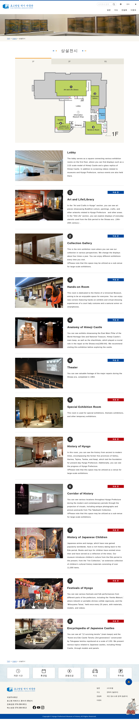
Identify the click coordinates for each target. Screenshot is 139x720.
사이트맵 (110, 689)
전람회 (124, 10)
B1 (105, 61)
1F (33, 61)
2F (69, 61)
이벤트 (133, 10)
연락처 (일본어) (112, 693)
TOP (8, 38)
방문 (109, 10)
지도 (116, 10)
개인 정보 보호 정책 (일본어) (117, 697)
